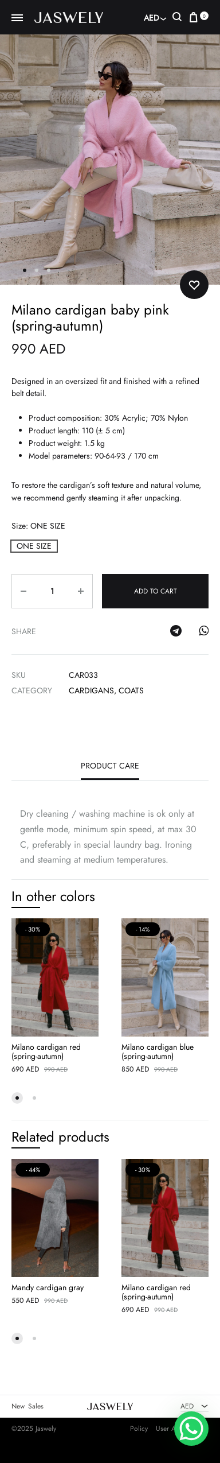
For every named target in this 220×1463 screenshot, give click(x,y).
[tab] (110, 769)
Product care (110, 766)
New (18, 1407)
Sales (36, 1407)
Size (38, 525)
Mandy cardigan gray (47, 1287)
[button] (34, 546)
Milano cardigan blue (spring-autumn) (157, 1051)
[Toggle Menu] (17, 18)
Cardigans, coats (106, 690)
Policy (139, 1428)
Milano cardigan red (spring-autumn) (46, 1051)
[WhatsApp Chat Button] (191, 1428)
